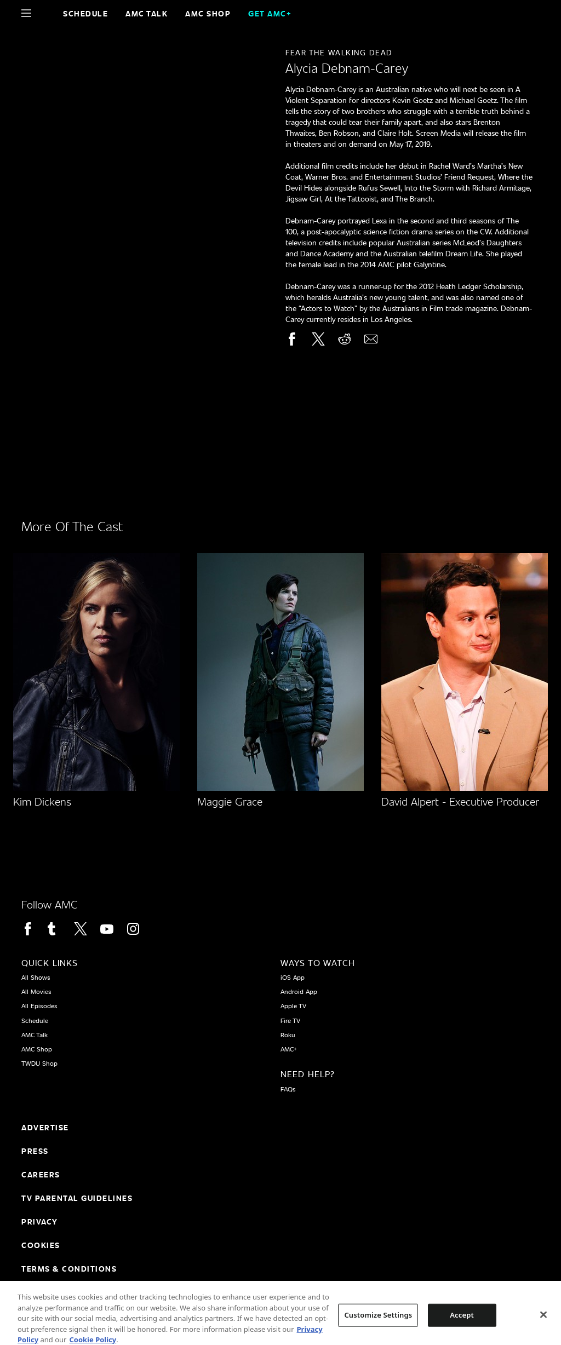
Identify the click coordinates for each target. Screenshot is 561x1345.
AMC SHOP (208, 13)
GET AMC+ (269, 13)
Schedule (85, 13)
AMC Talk (146, 13)
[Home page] (280, 872)
